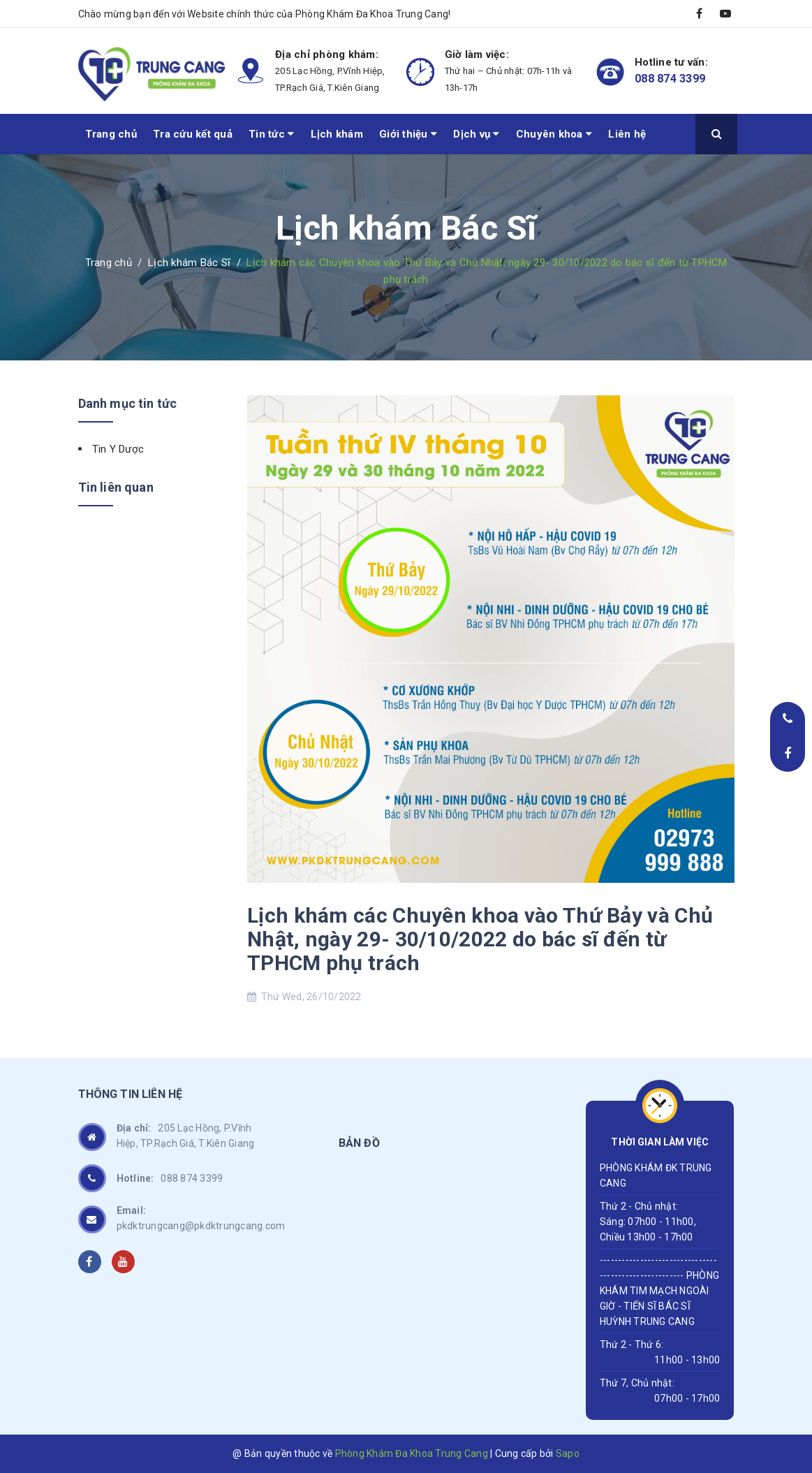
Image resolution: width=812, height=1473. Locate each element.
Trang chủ (111, 134)
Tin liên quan (116, 487)
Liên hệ (627, 134)
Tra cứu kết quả (192, 134)
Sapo (568, 1453)
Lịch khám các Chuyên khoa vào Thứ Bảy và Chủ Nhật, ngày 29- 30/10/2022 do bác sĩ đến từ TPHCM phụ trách (480, 939)
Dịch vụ (476, 134)
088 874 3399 (670, 78)
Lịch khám (337, 134)
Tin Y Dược (118, 449)
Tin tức (271, 134)
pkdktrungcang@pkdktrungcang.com (201, 1217)
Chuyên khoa (554, 134)
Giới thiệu (408, 134)
